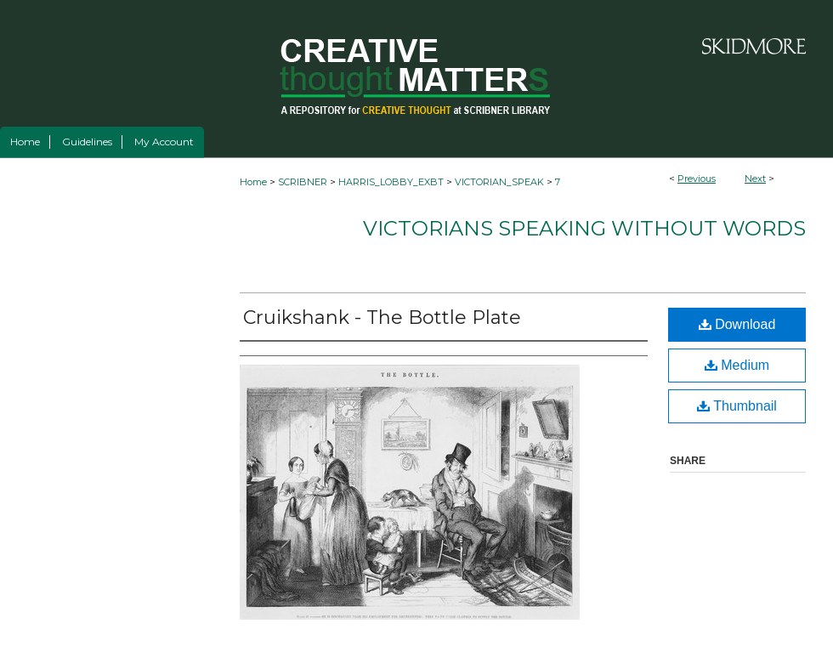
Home (253, 182)
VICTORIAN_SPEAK (499, 182)
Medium (737, 365)
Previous (696, 178)
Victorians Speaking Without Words (584, 228)
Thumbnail (737, 406)
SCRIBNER (302, 182)
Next (755, 178)
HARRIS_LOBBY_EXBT (391, 182)
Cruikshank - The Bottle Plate (382, 317)
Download (737, 324)
